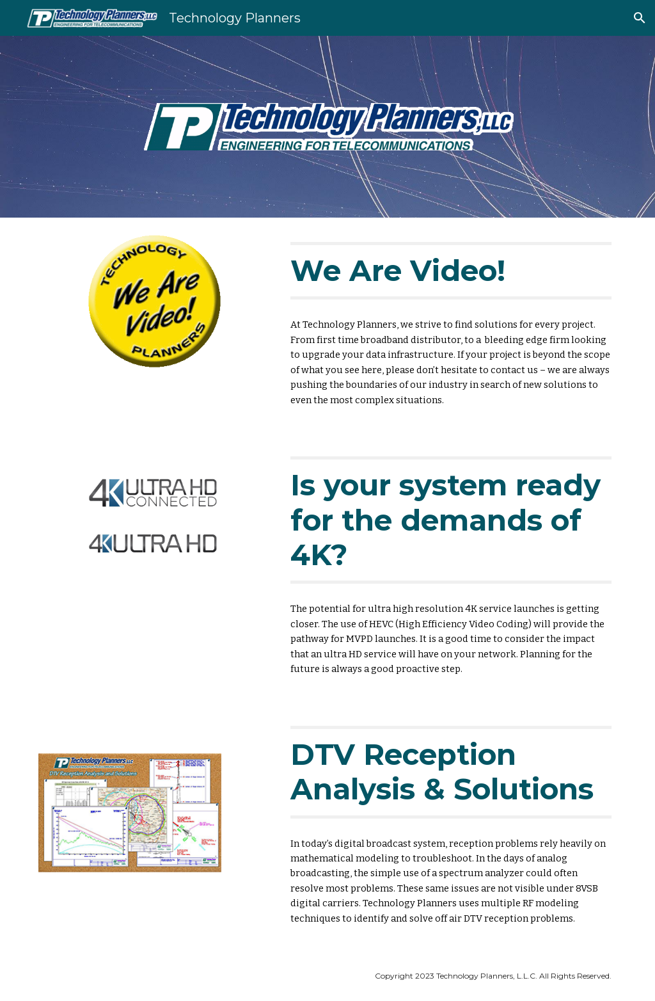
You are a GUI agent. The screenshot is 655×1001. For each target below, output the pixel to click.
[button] (639, 18)
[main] (451, 270)
